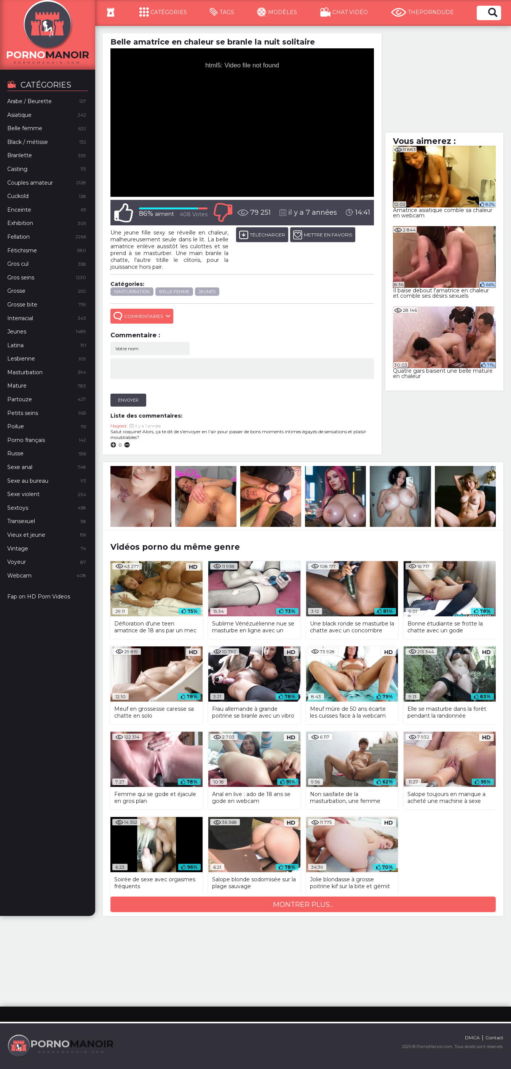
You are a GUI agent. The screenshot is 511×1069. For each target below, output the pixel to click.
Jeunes (207, 291)
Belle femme (174, 291)
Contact (494, 1037)
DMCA (472, 1037)
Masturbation (132, 291)
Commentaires (141, 316)
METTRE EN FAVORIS (322, 234)
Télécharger (262, 234)
